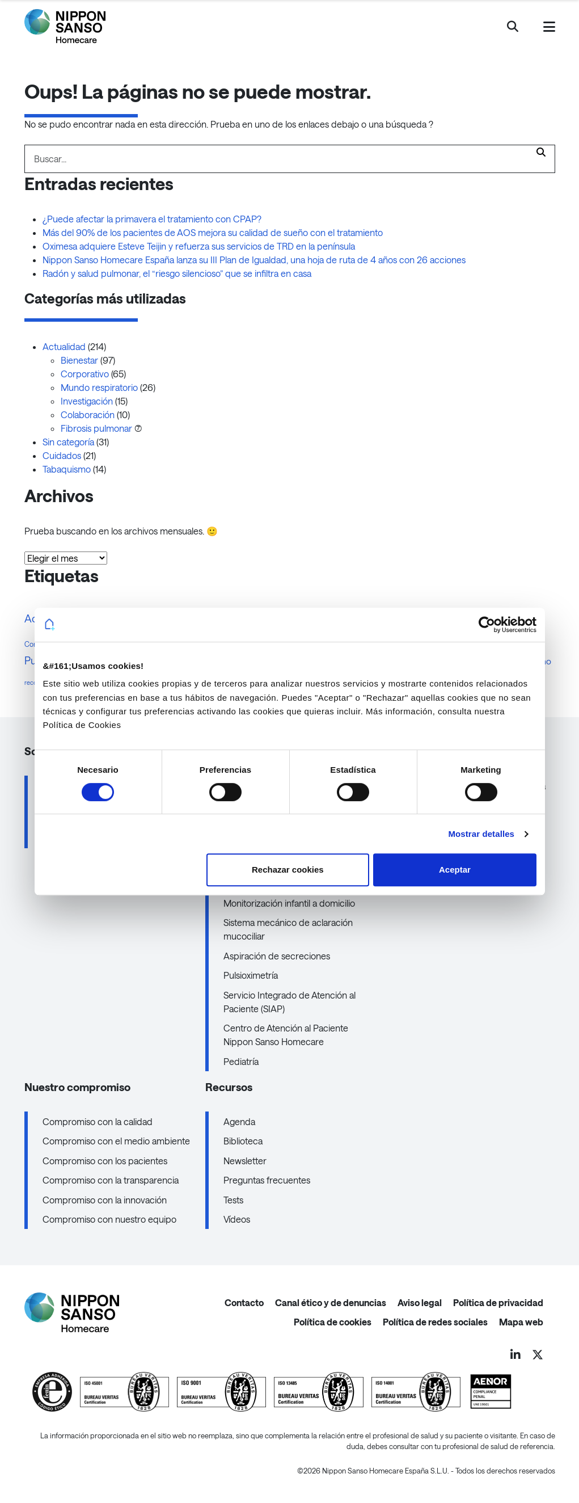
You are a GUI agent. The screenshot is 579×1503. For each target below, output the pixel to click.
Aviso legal (420, 1302)
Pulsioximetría (250, 975)
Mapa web (521, 1321)
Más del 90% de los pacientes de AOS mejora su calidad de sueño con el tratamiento (213, 232)
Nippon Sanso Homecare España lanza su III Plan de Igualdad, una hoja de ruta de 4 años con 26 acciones (254, 259)
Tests (233, 1199)
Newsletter (245, 1160)
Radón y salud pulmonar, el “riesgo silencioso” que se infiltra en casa (179, 273)
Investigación (87, 400)
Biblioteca (243, 1140)
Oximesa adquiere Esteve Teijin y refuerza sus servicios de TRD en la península (199, 246)
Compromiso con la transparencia (111, 1179)
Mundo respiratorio (99, 387)
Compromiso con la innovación (105, 1199)
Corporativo (85, 373)
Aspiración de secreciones (276, 955)
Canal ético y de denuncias (330, 1302)
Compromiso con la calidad (98, 1121)
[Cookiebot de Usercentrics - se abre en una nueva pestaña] (486, 624)
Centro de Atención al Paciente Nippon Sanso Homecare (285, 1034)
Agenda (239, 1121)
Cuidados (62, 455)
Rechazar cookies (288, 869)
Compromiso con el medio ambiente (116, 1140)
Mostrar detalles (481, 834)
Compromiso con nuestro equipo (109, 1219)
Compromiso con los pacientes (105, 1160)
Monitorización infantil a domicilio (289, 903)
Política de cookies (332, 1321)
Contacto (244, 1302)
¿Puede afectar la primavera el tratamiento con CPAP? (152, 218)
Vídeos (236, 1219)
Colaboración (88, 414)
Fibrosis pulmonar (96, 428)
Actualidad (64, 346)
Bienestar (79, 360)
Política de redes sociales (435, 1321)
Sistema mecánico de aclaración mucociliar (288, 929)
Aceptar (455, 869)
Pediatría (241, 1061)
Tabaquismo (67, 469)
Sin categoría (68, 441)
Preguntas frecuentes (266, 1179)
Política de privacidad (498, 1302)
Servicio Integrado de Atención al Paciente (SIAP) (289, 1002)
